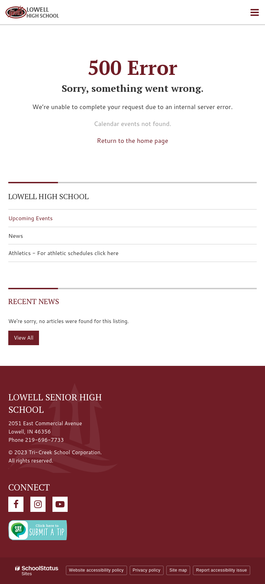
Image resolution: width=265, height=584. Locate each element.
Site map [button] (178, 570)
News (15, 236)
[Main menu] (254, 12)
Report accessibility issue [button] (221, 570)
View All (23, 337)
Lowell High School (48, 196)
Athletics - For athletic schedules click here (74, 255)
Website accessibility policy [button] (96, 570)
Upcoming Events (30, 218)
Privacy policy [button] (146, 570)
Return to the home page (132, 140)
